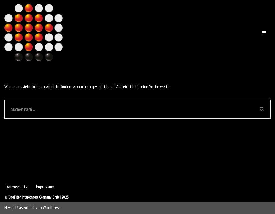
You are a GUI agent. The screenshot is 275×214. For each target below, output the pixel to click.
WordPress (52, 207)
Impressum (45, 187)
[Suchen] (129, 109)
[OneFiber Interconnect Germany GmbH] (33, 32)
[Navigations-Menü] (264, 32)
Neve (8, 207)
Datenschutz (17, 187)
